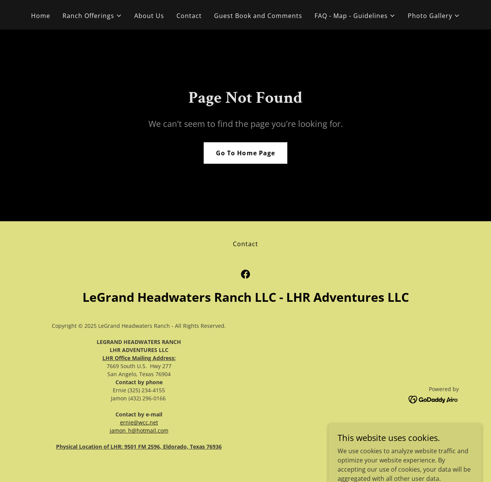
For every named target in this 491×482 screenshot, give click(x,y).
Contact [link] (189, 16)
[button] (92, 15)
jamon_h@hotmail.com (139, 430)
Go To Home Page (245, 153)
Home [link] (40, 16)
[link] (245, 274)
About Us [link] (149, 16)
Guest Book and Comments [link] (258, 16)
